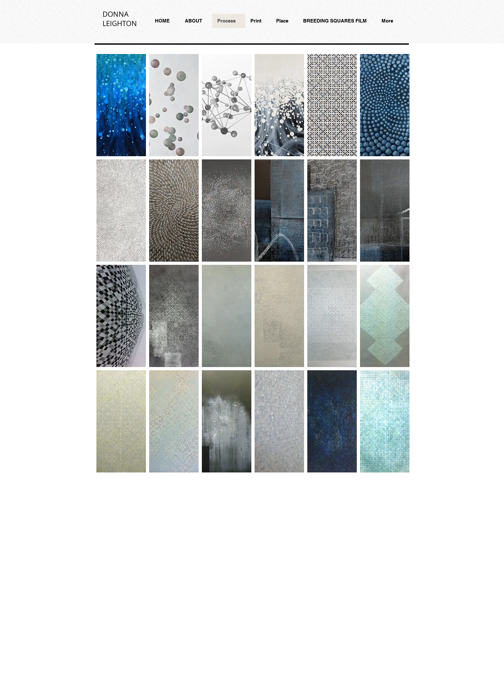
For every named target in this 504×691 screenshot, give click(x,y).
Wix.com (221, 483)
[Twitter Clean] (379, 484)
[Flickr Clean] (393, 484)
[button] (121, 105)
